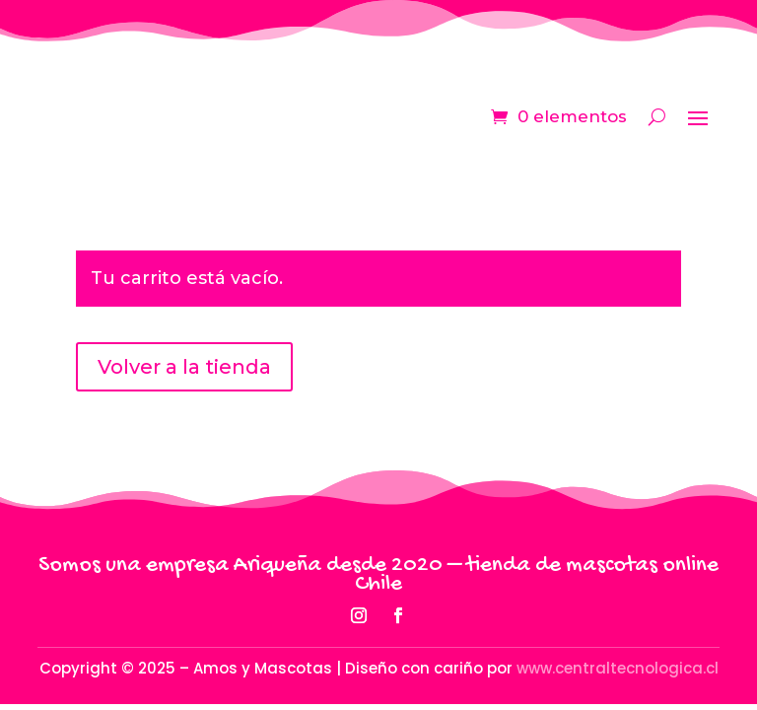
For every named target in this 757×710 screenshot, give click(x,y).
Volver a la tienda (184, 367)
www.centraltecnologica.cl (617, 668)
